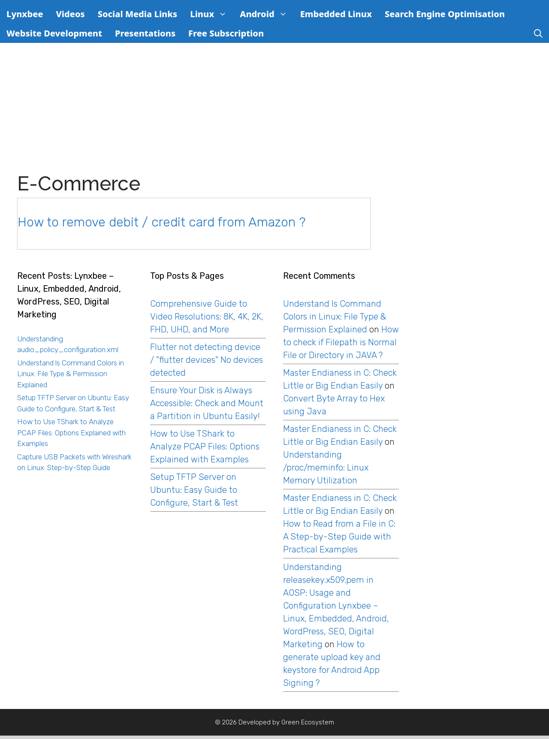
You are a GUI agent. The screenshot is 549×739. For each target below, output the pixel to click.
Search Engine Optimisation (445, 14)
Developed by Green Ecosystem (286, 722)
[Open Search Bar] (538, 33)
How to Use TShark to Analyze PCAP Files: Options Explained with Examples (71, 432)
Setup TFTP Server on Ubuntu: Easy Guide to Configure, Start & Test (194, 490)
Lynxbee (24, 14)
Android (266, 14)
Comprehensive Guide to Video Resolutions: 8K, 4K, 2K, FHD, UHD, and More (206, 317)
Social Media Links (138, 14)
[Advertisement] (281, 108)
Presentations (145, 33)
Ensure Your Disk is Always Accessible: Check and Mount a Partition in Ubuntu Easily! (206, 403)
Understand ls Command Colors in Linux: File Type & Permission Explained (70, 374)
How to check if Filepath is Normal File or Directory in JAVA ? (341, 342)
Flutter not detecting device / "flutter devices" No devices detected (206, 360)
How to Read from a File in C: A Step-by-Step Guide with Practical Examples (339, 537)
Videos (70, 14)
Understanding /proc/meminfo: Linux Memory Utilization (325, 467)
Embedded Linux (336, 14)
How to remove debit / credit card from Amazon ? (161, 222)
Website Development (54, 33)
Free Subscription (226, 33)
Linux (211, 14)
